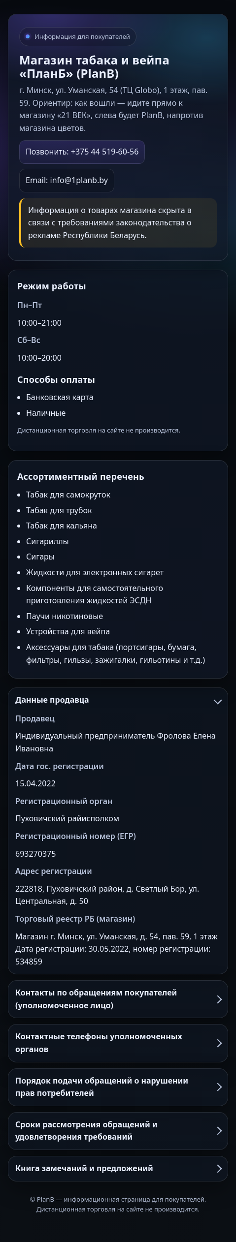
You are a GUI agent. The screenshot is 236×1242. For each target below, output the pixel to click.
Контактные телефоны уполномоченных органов (118, 1043)
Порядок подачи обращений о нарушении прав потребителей (118, 1087)
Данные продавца (118, 699)
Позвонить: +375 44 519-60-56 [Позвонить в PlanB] (82, 151)
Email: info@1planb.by (67, 180)
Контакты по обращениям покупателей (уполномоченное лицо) (118, 999)
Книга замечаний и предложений (118, 1168)
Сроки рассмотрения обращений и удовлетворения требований (118, 1131)
